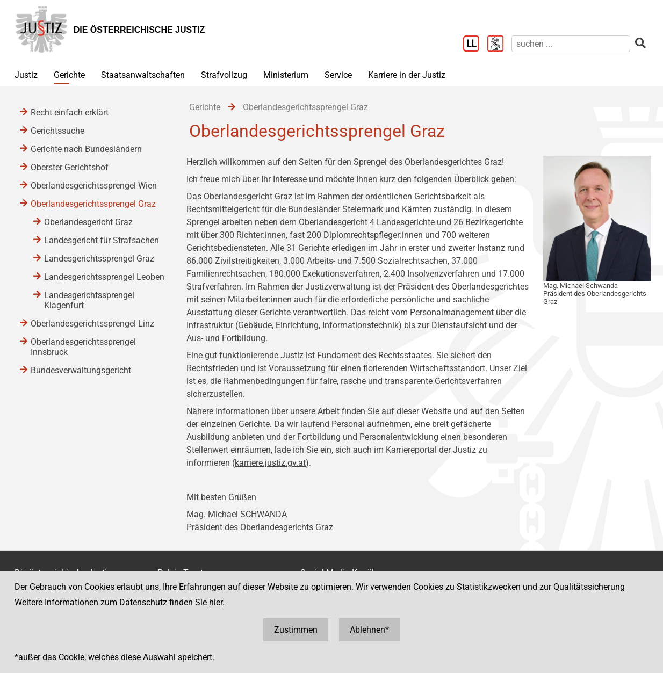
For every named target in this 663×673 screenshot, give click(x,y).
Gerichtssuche (57, 131)
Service (338, 75)
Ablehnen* (369, 630)
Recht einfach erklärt (70, 112)
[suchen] (570, 43)
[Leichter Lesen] (475, 44)
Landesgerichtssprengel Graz (99, 259)
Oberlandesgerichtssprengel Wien (94, 185)
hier (215, 602)
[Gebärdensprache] (499, 44)
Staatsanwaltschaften (143, 75)
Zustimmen (296, 630)
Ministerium (285, 75)
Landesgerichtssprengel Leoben (104, 277)
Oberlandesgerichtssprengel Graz (93, 204)
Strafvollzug (224, 75)
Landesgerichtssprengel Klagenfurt (89, 300)
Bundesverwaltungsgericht (81, 370)
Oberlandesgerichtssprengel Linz (92, 324)
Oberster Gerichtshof (70, 167)
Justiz (26, 75)
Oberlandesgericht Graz (88, 222)
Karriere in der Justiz (406, 75)
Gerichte (69, 75)
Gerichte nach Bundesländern (86, 149)
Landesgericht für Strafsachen (101, 240)
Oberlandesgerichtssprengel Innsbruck (83, 347)
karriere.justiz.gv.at (270, 463)
